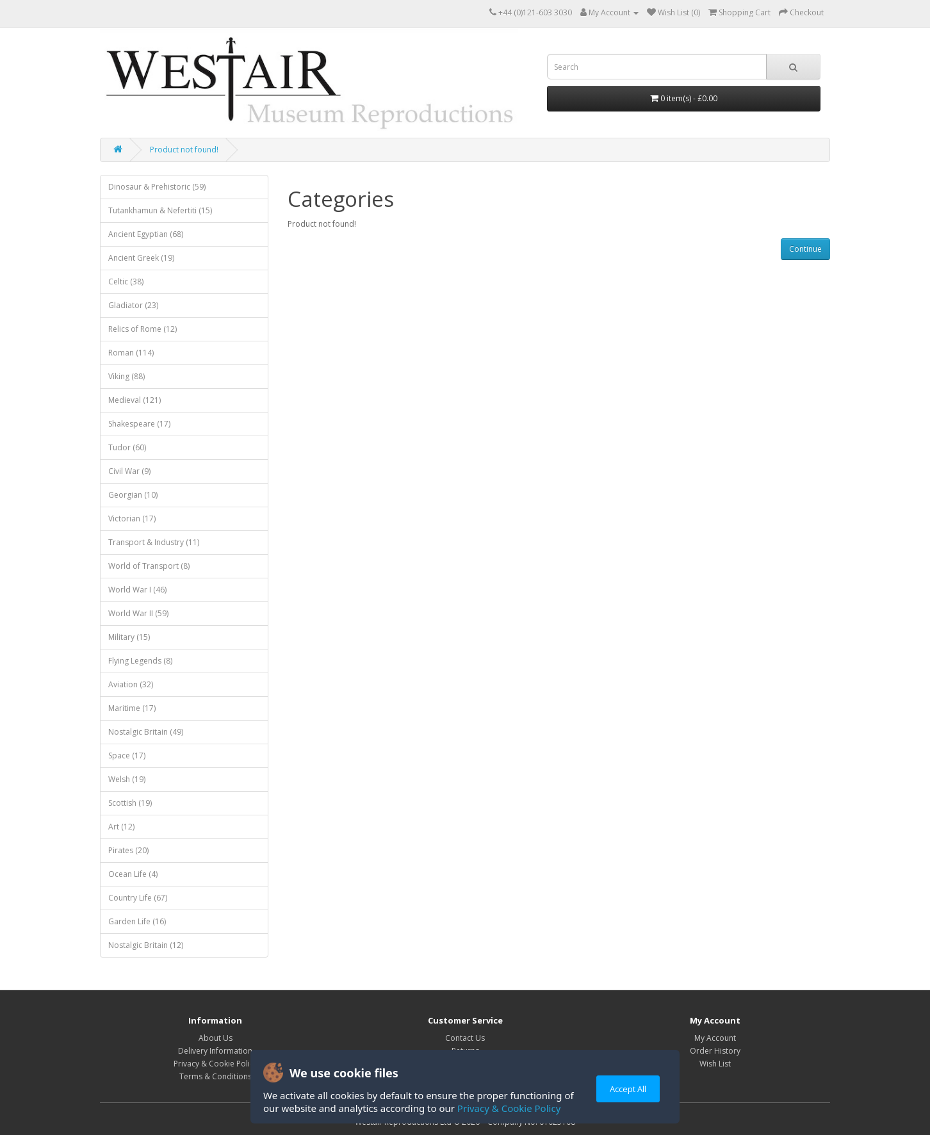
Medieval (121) (134, 400)
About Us (215, 1038)
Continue (805, 248)
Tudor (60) (127, 447)
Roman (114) (131, 352)
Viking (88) (126, 376)
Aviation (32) (130, 684)
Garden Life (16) (137, 921)
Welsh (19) (126, 779)
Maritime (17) (132, 708)
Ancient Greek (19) (141, 257)
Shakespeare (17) (139, 423)
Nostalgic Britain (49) (145, 731)
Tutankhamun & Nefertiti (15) (160, 210)
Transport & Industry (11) (153, 542)
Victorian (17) (132, 518)
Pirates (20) (128, 850)
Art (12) (121, 826)
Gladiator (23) (133, 305)
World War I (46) (137, 589)
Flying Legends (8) (140, 660)
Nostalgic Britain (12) (145, 945)
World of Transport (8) (149, 565)
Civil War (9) (129, 471)
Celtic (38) (125, 281)
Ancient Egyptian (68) (145, 234)
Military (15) (129, 637)
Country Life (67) (137, 897)
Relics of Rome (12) (142, 328)
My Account (715, 1038)
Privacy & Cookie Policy (508, 1108)
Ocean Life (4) (133, 874)
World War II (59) (138, 613)
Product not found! (184, 149)
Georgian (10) (133, 494)
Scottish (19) (130, 802)
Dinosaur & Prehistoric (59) (157, 186)
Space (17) (126, 755)
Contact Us (465, 1038)
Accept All (628, 1089)
